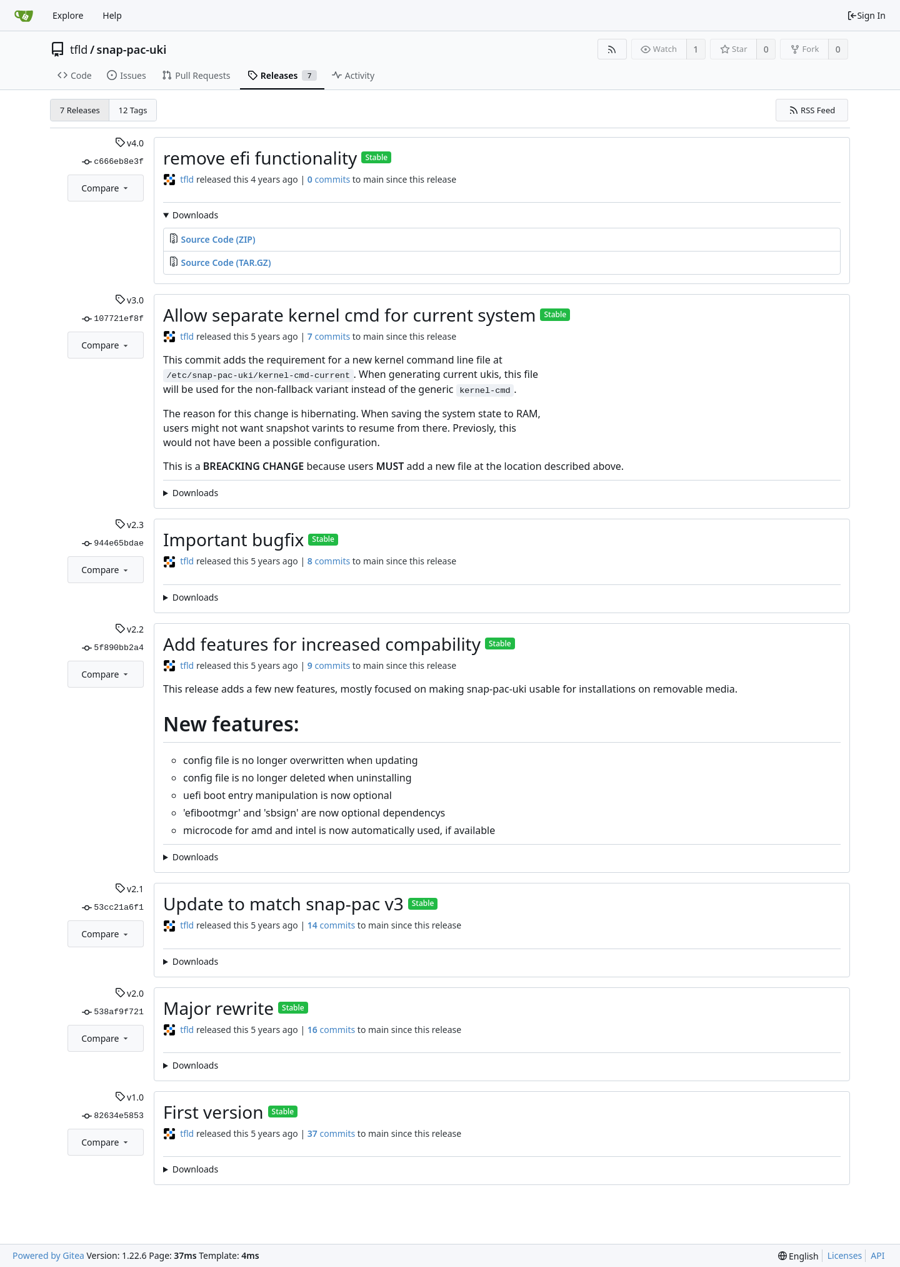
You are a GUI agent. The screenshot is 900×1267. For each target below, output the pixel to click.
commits (329, 179)
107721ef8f (113, 319)
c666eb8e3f (113, 162)
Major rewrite (218, 1008)
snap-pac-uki (132, 49)
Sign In (866, 15)
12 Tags (133, 110)
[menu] (798, 1256)
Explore (67, 15)
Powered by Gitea (48, 1255)
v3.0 (129, 300)
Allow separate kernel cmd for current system (349, 314)
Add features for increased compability (322, 644)
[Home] (23, 15)
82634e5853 (113, 1116)
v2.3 (129, 525)
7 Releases (80, 110)
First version (213, 1112)
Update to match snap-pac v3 (283, 903)
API (877, 1255)
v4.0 (129, 143)
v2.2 (129, 629)
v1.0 (129, 1097)
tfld (79, 49)
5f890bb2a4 (113, 648)
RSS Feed (812, 110)
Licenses (845, 1255)
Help (112, 15)
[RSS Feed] (612, 49)
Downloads (195, 215)
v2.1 (129, 889)
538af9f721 (113, 1012)
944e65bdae (113, 544)
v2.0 (129, 993)
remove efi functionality (260, 157)
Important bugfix (233, 539)
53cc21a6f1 (113, 908)
